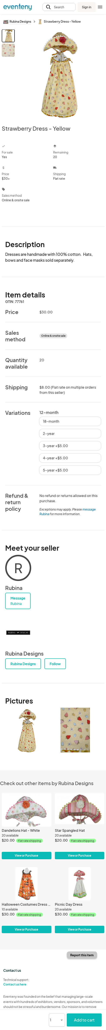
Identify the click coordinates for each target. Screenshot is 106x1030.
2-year (49, 433)
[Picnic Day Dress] (79, 883)
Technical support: (26, 982)
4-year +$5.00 (55, 458)
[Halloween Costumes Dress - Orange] (26, 883)
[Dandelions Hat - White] (26, 809)
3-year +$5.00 (55, 445)
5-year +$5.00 (55, 470)
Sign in (86, 7)
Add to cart (84, 1019)
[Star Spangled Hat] (79, 809)
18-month (51, 421)
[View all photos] (60, 73)
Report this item (82, 955)
